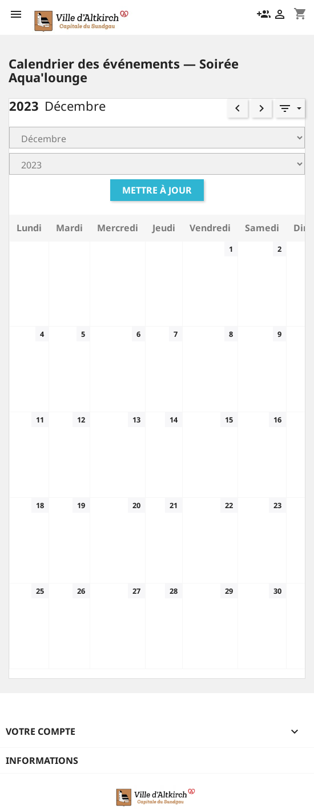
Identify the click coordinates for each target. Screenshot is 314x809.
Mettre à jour (157, 190)
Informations (42, 760)
